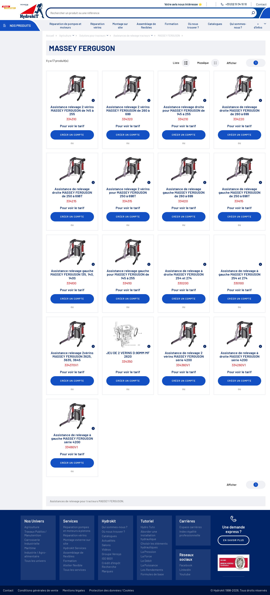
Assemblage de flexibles (146, 25)
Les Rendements (152, 569)
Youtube (184, 574)
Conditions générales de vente (38, 590)
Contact (261, 4)
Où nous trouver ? (193, 25)
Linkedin (185, 569)
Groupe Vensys (111, 554)
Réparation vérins (97, 25)
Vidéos (106, 549)
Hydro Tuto (148, 527)
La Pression (148, 551)
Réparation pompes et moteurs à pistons (76, 528)
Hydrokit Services (74, 548)
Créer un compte (72, 134)
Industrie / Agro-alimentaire (35, 554)
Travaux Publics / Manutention (35, 533)
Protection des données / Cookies (111, 590)
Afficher (232, 63)
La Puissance (149, 565)
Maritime (30, 548)
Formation (171, 23)
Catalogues (215, 23)
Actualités (108, 540)
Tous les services (74, 569)
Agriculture (31, 527)
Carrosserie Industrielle (32, 541)
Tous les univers (35, 560)
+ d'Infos (258, 25)
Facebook (185, 565)
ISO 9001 (107, 558)
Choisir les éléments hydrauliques (154, 545)
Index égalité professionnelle (189, 533)
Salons (106, 545)
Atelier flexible (72, 565)
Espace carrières (190, 527)
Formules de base (152, 574)
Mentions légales (74, 590)
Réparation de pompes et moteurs (65, 25)
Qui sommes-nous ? (238, 25)
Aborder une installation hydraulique (149, 535)
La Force (146, 556)
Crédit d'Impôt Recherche (111, 564)
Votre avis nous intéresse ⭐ (183, 4)
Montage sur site (120, 25)
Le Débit (146, 560)
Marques (107, 571)
